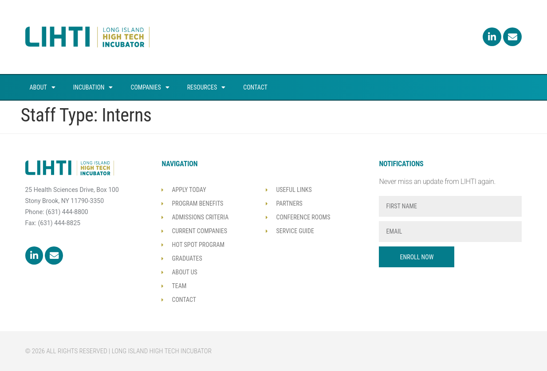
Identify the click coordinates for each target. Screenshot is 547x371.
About (42, 87)
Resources (206, 87)
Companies (149, 87)
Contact (255, 87)
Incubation (93, 87)
